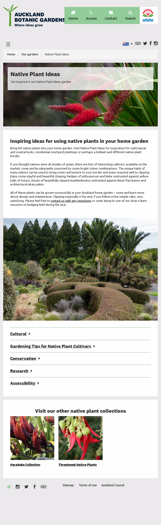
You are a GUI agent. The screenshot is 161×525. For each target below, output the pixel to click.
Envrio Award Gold (122, 508)
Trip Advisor (138, 44)
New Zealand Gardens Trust (145, 508)
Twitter (145, 44)
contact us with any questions (72, 201)
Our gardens (29, 54)
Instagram (156, 44)
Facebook (150, 44)
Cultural (18, 334)
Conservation (23, 359)
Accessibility (22, 384)
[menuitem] (11, 55)
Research (19, 372)
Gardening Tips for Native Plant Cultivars (50, 347)
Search (130, 16)
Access (90, 16)
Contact (110, 16)
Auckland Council (149, 15)
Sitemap (68, 487)
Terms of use (88, 487)
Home (71, 16)
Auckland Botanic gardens (34, 17)
